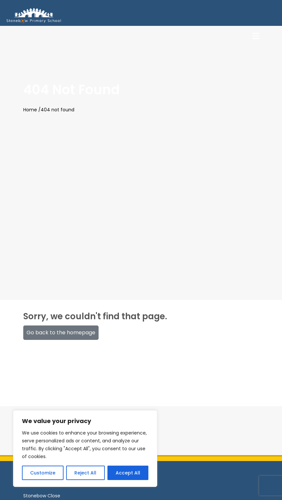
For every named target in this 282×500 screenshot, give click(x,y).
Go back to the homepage (61, 332)
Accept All (128, 473)
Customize (42, 473)
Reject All (85, 473)
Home (30, 109)
